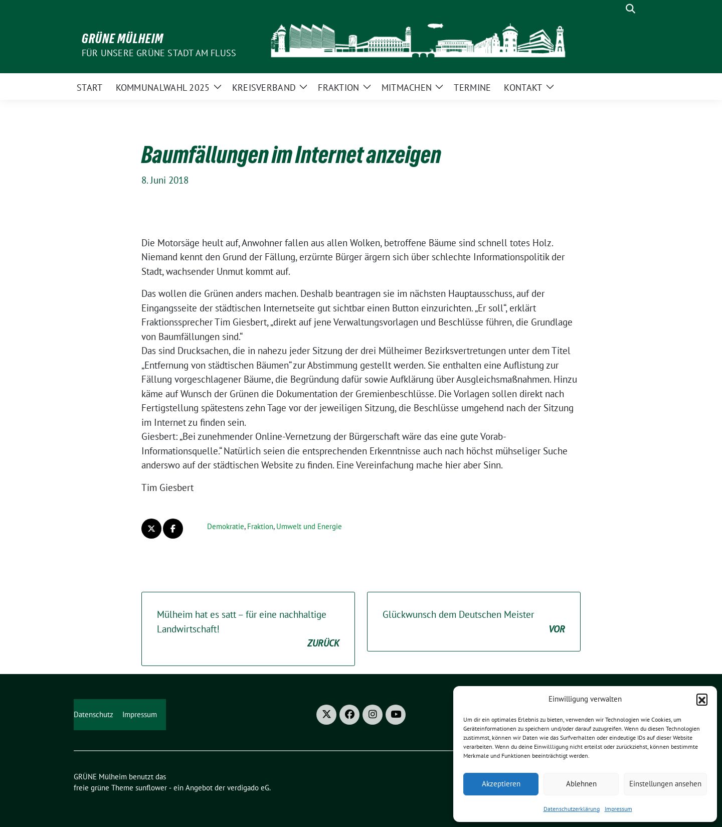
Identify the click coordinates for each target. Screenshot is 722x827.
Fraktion (260, 526)
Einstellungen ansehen (665, 783)
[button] (702, 699)
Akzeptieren (501, 783)
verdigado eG (248, 787)
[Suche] (616, 9)
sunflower (151, 787)
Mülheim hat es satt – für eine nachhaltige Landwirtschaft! (248, 629)
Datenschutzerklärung (572, 808)
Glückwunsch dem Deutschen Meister (474, 622)
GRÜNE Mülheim (122, 38)
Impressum (618, 808)
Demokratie (225, 526)
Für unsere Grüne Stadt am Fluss (159, 53)
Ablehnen (581, 783)
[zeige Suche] (630, 9)
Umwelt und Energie (309, 526)
